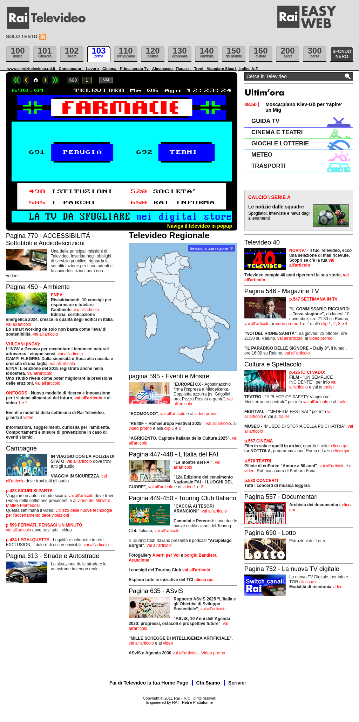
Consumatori (71, 69)
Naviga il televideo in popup (199, 226)
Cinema (109, 69)
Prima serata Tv (134, 69)
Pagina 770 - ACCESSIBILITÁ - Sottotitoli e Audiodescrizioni (50, 239)
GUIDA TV (265, 121)
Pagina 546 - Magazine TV (281, 291)
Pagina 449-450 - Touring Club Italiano (182, 498)
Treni (198, 69)
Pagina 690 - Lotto (270, 532)
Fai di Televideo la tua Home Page (148, 683)
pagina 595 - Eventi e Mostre (169, 376)
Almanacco (162, 69)
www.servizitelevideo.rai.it (31, 69)
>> (55, 80)
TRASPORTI (268, 166)
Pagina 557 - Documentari (281, 496)
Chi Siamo (208, 683)
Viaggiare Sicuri (221, 69)
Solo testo (22, 36)
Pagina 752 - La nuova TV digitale (291, 568)
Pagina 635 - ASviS (156, 590)
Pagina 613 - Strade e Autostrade (52, 555)
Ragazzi (183, 69)
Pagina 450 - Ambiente (38, 286)
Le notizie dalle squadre (276, 206)
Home (36, 80)
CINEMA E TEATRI (277, 132)
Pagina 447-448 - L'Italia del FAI (173, 454)
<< (16, 80)
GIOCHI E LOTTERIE (280, 143)
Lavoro (92, 69)
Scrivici (237, 683)
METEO (261, 154)
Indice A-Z (248, 69)
